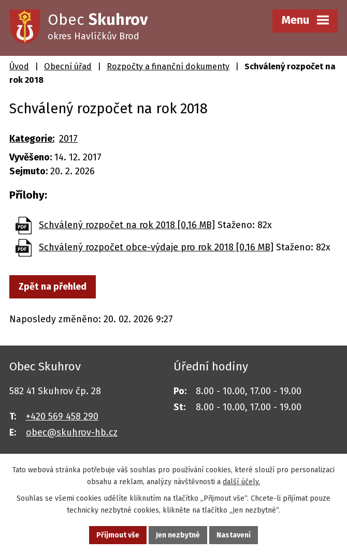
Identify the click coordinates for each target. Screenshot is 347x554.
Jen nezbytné (178, 535)
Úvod (19, 66)
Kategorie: (31, 138)
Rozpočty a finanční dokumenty (168, 66)
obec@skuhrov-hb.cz (72, 432)
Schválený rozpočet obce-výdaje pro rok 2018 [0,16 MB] (156, 247)
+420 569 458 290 (62, 416)
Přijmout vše (117, 535)
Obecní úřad (68, 66)
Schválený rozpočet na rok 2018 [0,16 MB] (127, 225)
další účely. (241, 481)
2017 (68, 138)
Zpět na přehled (52, 286)
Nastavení (233, 535)
